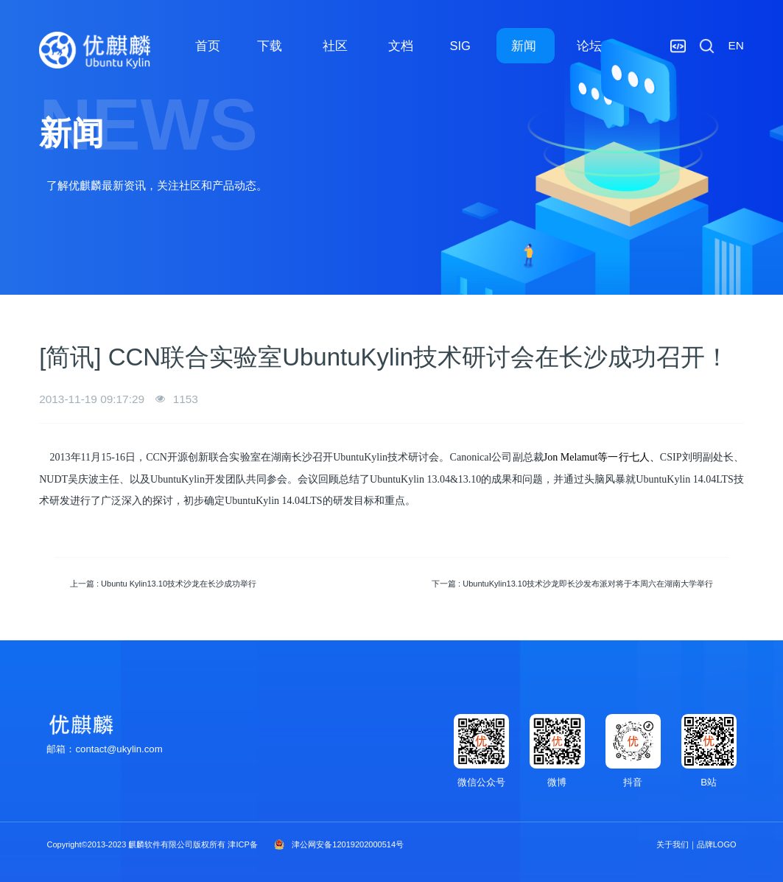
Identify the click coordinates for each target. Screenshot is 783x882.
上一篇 (163, 583)
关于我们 (672, 844)
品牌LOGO (717, 844)
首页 (207, 45)
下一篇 (572, 583)
